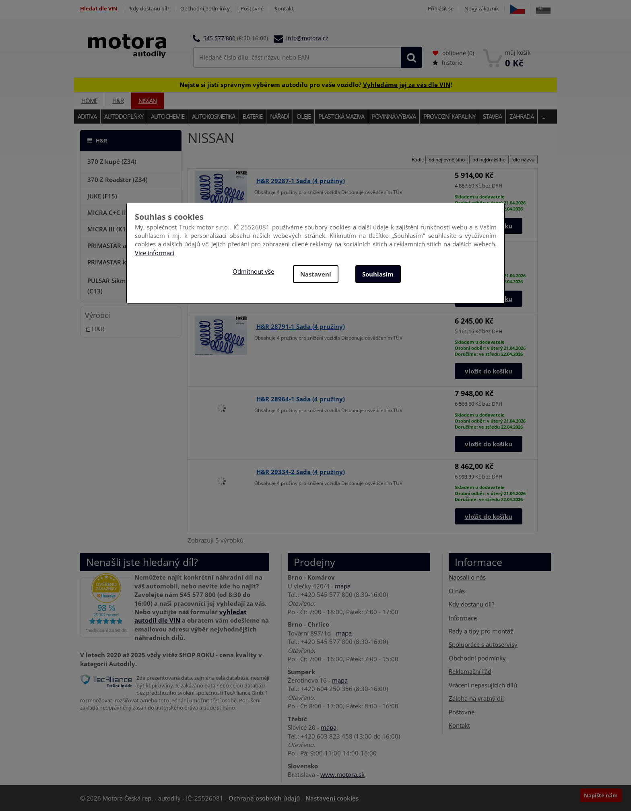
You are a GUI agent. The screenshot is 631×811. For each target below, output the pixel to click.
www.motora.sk (342, 774)
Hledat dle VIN (99, 9)
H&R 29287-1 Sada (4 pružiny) (300, 181)
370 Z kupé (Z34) (111, 161)
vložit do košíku (488, 371)
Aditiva (87, 116)
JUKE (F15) (102, 196)
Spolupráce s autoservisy (483, 644)
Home (89, 101)
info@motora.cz (307, 38)
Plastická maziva (341, 116)
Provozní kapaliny (449, 116)
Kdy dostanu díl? (149, 9)
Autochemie (167, 116)
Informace (463, 618)
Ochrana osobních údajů (264, 798)
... (543, 116)
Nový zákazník (481, 9)
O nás (457, 591)
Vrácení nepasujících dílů (483, 685)
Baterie (252, 116)
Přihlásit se (441, 9)
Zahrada (521, 116)
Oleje (304, 116)
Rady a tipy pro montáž (481, 631)
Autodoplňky (123, 116)
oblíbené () (453, 53)
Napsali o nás (467, 577)
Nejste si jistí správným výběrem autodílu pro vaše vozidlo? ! (315, 84)
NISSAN (147, 101)
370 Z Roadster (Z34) (117, 179)
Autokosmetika (213, 116)
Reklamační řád (470, 671)
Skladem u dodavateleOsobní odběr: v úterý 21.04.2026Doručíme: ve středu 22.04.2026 (490, 348)
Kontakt (284, 9)
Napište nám (601, 795)
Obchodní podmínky (205, 9)
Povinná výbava (394, 116)
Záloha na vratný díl (476, 698)
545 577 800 (219, 38)
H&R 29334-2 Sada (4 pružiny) (300, 472)
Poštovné (252, 9)
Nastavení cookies (332, 798)
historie (447, 62)
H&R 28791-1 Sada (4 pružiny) (300, 326)
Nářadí (279, 116)
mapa (343, 586)
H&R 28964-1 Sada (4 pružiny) (300, 399)
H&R (118, 101)
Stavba (492, 116)
